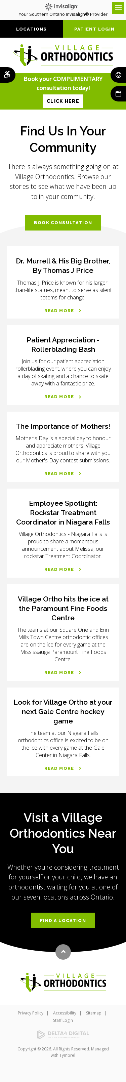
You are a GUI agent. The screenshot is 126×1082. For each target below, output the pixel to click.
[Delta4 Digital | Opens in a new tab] (63, 1034)
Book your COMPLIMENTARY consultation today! (63, 91)
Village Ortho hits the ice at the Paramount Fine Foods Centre (63, 608)
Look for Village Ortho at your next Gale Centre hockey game (63, 711)
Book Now (118, 93)
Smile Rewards (118, 75)
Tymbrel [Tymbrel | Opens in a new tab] (67, 1055)
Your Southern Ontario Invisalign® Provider (63, 10)
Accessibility (64, 1013)
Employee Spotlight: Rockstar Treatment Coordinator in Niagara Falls (63, 512)
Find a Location (63, 920)
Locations (31, 29)
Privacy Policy (30, 1013)
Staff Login (63, 1020)
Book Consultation (63, 222)
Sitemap (93, 1013)
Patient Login (94, 29)
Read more (59, 310)
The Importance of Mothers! (63, 426)
